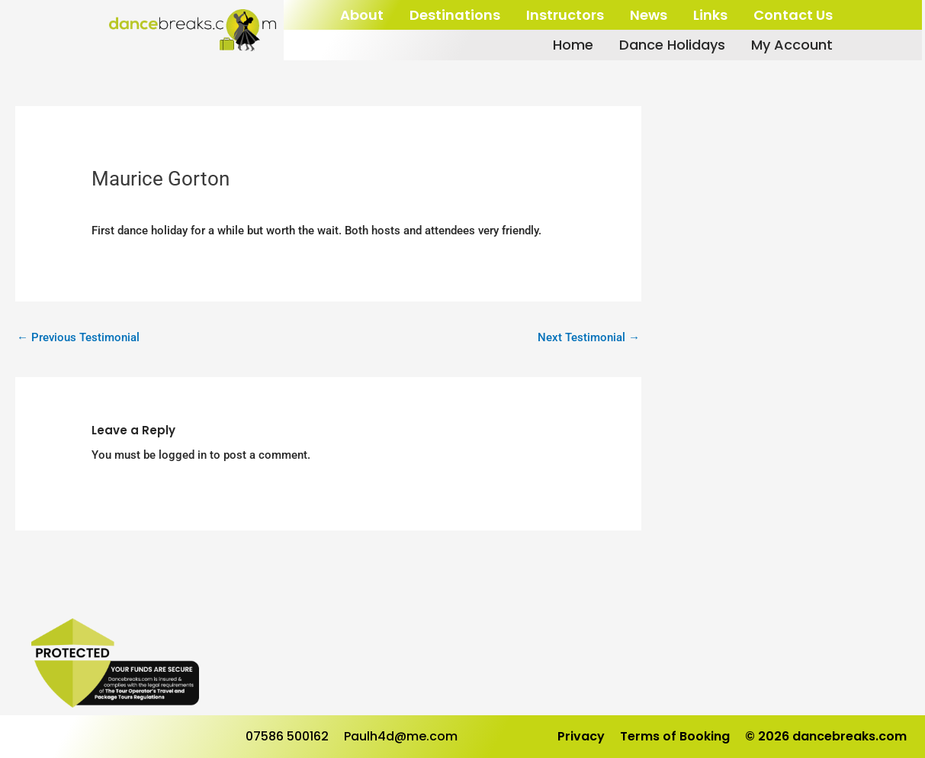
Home (573, 45)
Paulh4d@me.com (401, 736)
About (362, 15)
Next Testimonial (589, 337)
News (648, 15)
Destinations (455, 15)
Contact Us (793, 15)
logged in (183, 455)
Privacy (581, 736)
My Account (792, 45)
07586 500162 (287, 736)
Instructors (565, 15)
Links (710, 15)
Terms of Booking (675, 736)
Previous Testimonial (78, 337)
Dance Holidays (672, 45)
